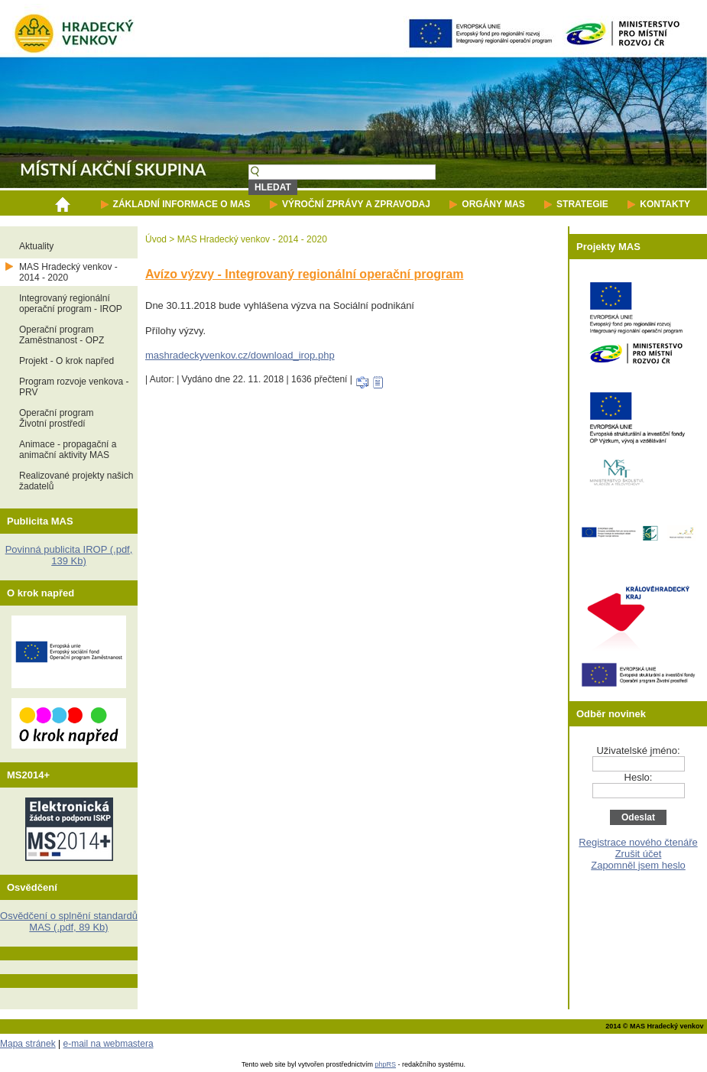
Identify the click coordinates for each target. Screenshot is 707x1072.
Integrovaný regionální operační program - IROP (70, 303)
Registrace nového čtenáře (638, 842)
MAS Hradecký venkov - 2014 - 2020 (68, 272)
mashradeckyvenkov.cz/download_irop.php (240, 355)
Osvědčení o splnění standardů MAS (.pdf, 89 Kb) (69, 921)
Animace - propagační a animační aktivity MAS (67, 449)
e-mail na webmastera (108, 1043)
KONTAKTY (665, 204)
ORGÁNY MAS (493, 204)
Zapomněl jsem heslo (638, 865)
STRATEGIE (582, 204)
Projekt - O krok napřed (66, 361)
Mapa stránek (28, 1043)
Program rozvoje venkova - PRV (73, 387)
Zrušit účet (638, 853)
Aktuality (36, 246)
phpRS (386, 1064)
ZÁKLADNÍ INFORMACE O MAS (182, 204)
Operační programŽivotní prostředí (56, 418)
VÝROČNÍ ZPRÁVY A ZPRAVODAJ (356, 204)
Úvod (156, 239)
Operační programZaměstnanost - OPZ (61, 335)
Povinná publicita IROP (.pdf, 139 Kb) (69, 555)
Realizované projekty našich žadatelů (76, 481)
